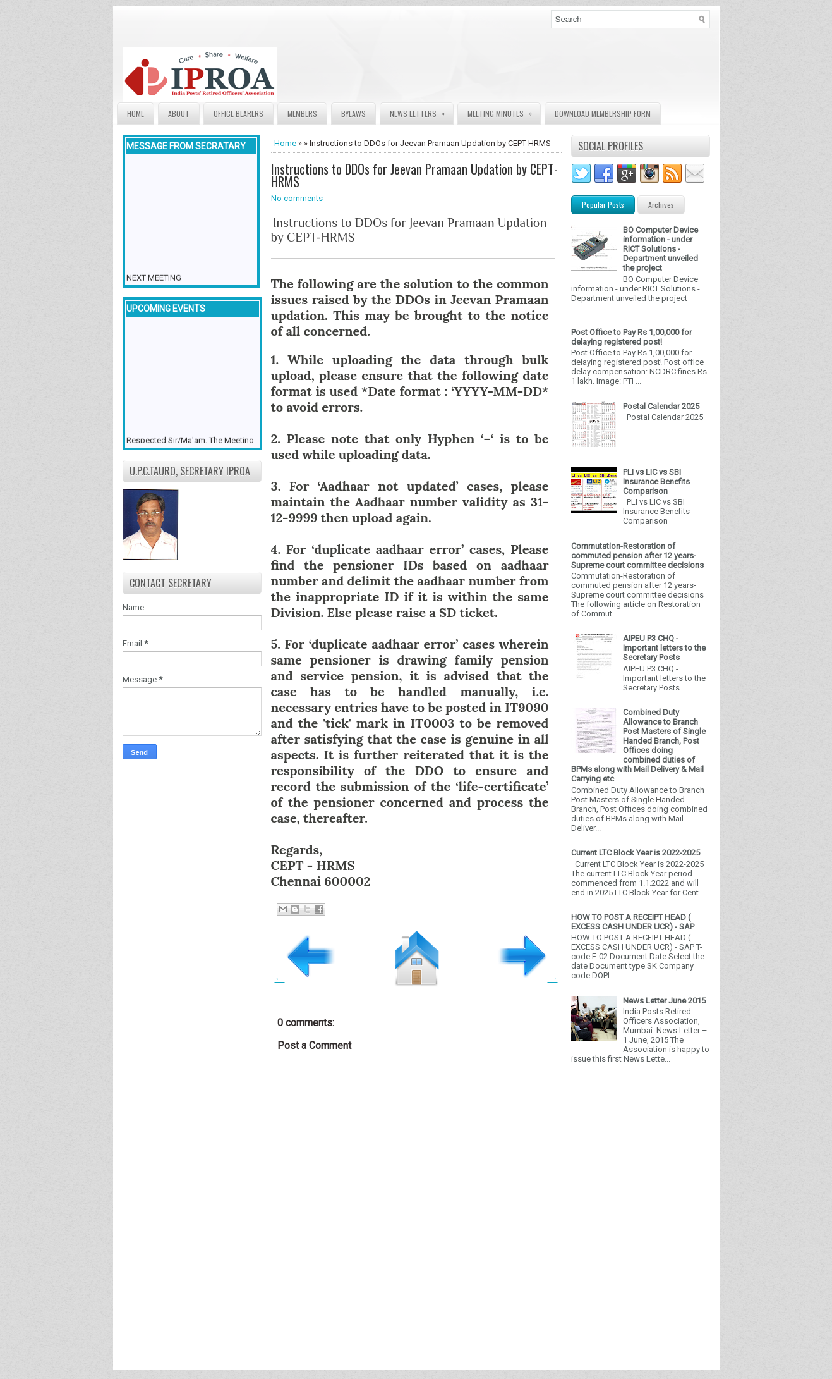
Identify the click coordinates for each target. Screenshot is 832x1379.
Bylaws (353, 113)
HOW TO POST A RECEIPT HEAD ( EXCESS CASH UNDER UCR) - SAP (632, 921)
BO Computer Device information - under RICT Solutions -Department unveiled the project (660, 249)
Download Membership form (603, 113)
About (179, 113)
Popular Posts (603, 204)
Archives (661, 204)
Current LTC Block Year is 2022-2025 (635, 852)
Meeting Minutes (503, 111)
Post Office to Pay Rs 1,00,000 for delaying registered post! (631, 337)
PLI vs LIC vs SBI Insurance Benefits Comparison (656, 481)
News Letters (421, 111)
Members (302, 113)
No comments (297, 198)
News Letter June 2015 (664, 1000)
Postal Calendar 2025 (661, 406)
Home (135, 113)
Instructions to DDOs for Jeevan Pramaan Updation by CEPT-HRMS (414, 175)
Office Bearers (238, 113)
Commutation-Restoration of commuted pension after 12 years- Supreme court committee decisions (637, 555)
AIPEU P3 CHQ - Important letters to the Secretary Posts (664, 648)
